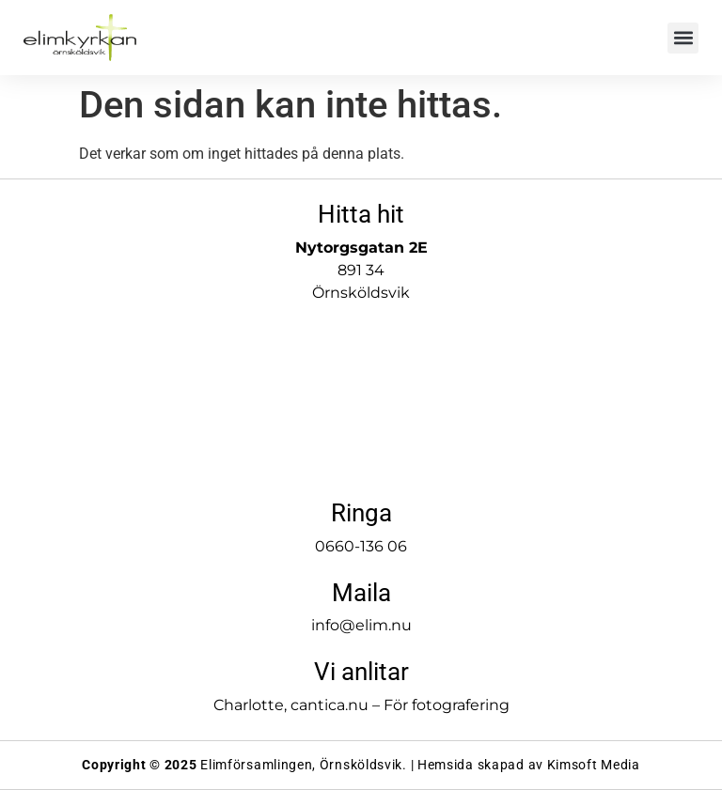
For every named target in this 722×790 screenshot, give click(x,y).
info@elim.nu (361, 625)
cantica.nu (329, 705)
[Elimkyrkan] (361, 396)
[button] (682, 38)
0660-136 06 (361, 546)
